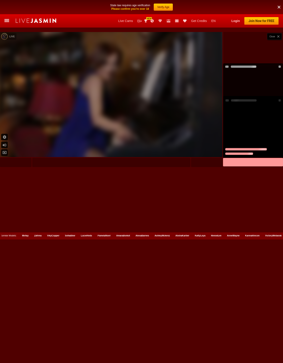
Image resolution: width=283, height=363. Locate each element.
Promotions (152, 21)
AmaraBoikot (123, 343)
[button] (279, 2)
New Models (139, 21)
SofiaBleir (70, 343)
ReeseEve (216, 343)
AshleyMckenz (162, 343)
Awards (146, 20)
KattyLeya (200, 343)
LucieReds (86, 343)
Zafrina (38, 343)
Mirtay (25, 343)
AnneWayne (233, 343)
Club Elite (160, 21)
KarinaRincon (252, 343)
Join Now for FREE (261, 21)
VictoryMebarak (273, 343)
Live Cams (125, 21)
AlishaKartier (182, 343)
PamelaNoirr (104, 343)
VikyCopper (53, 343)
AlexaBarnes (142, 343)
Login (235, 21)
